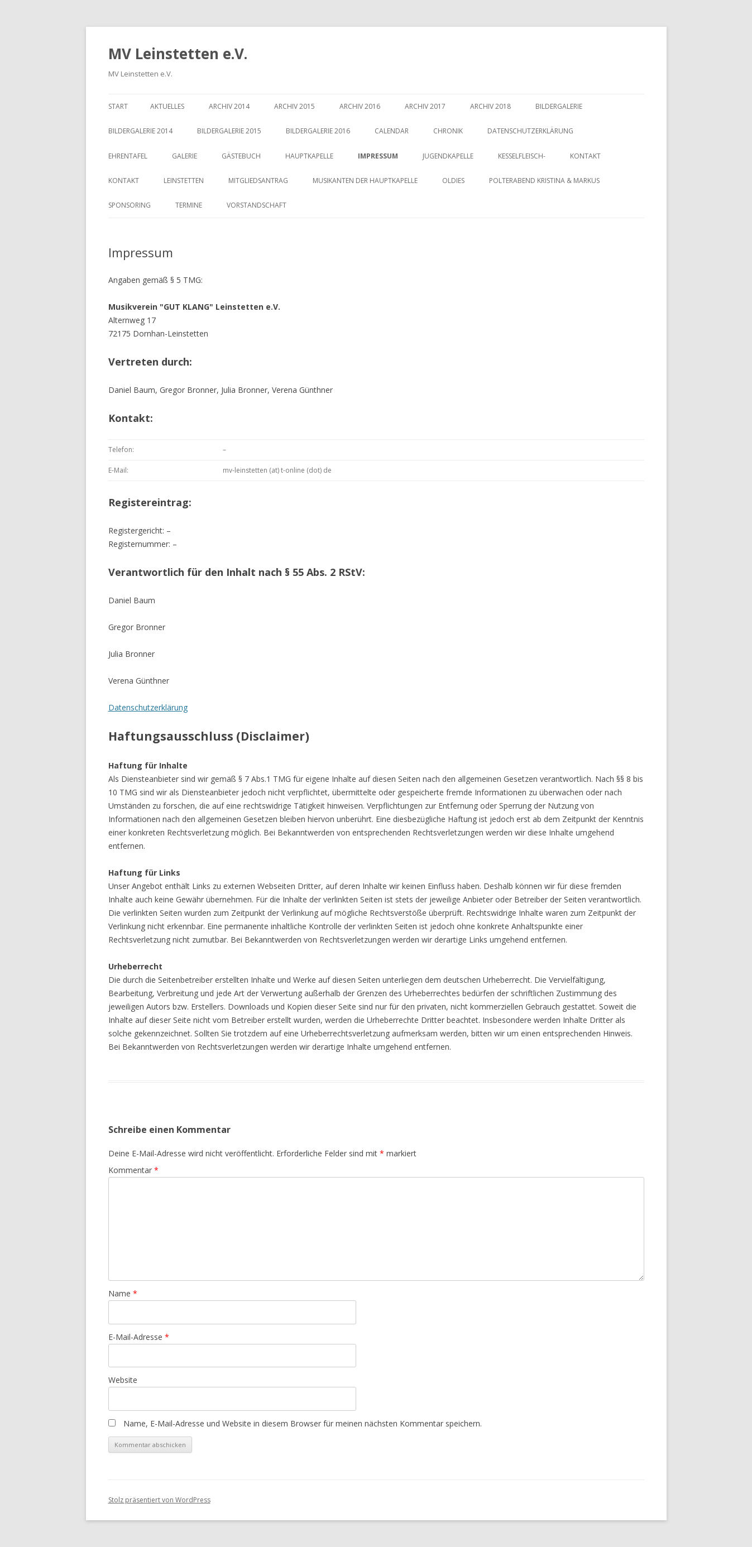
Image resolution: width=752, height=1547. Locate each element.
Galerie (184, 156)
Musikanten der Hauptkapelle (365, 180)
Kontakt (585, 156)
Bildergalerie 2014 (140, 131)
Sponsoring (129, 205)
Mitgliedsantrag (258, 180)
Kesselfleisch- (521, 156)
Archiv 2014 (229, 106)
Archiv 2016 (359, 106)
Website (122, 1380)
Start (118, 106)
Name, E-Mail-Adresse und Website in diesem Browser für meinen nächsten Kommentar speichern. (302, 1423)
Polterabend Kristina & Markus (544, 180)
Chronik (448, 131)
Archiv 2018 (490, 106)
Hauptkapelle (309, 156)
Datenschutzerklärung (530, 131)
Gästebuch (241, 156)
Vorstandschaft (256, 205)
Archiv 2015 (294, 106)
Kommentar (133, 1170)
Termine (188, 205)
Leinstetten (184, 180)
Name (122, 1293)
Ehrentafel (127, 156)
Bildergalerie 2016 (318, 131)
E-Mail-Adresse (138, 1337)
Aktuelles (167, 106)
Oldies (453, 180)
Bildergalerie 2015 (229, 131)
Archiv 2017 (425, 106)
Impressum (378, 156)
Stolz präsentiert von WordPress (159, 1500)
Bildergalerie (558, 106)
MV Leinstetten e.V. (177, 54)
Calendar (392, 131)
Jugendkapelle (448, 156)
